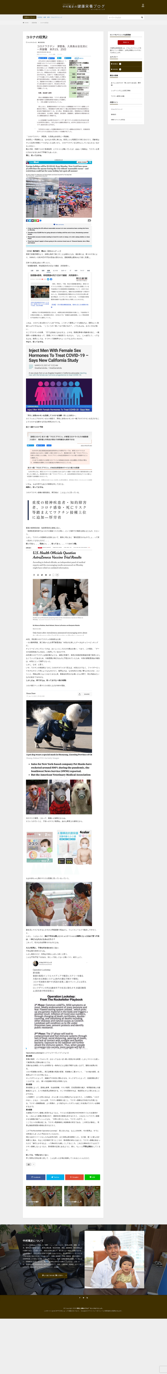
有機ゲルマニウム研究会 (119, 121)
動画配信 (117, 64)
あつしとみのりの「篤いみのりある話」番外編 (126, 84)
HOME (27, 22)
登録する (126, 42)
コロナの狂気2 (44, 22)
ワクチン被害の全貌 (117, 96)
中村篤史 (40, 17)
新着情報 (34, 22)
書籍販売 (114, 115)
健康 (45, 17)
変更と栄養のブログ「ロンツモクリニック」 (90, 1308)
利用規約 (108, 1311)
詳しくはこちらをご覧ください (52, 1275)
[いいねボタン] (28, 1164)
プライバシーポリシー (95, 1311)
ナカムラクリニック (59, 17)
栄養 (49, 17)
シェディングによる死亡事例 (120, 91)
